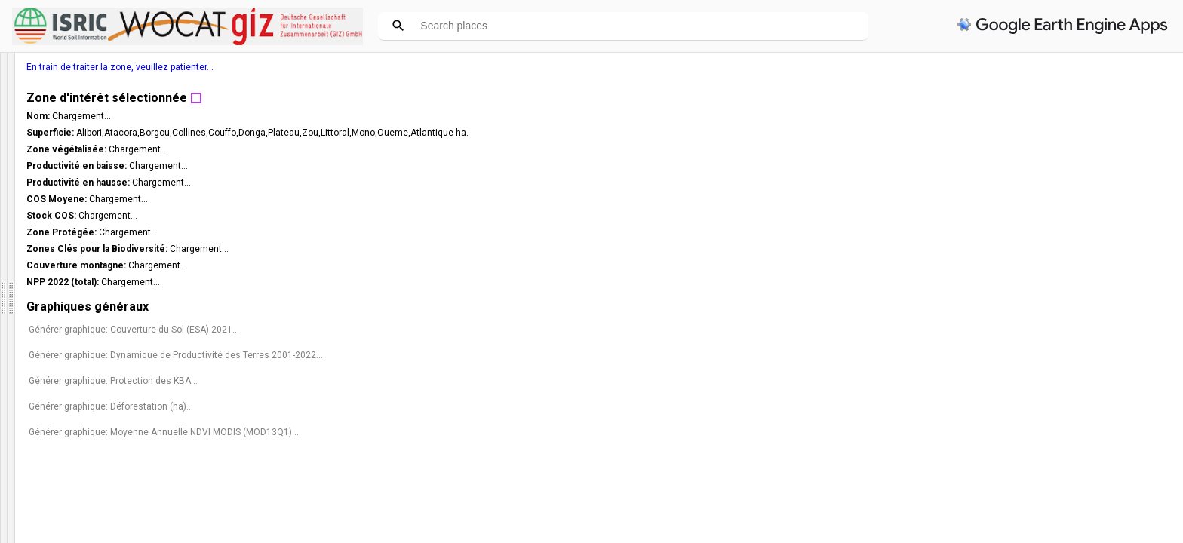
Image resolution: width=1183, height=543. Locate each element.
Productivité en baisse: (965, 166)
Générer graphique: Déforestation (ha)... (999, 417)
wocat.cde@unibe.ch (52, 234)
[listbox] (88, 506)
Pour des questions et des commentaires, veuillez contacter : (113, 215)
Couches (26, 534)
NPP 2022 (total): (951, 282)
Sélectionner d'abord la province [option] (107, 404)
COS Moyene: (945, 199)
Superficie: (939, 132)
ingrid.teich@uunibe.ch (56, 248)
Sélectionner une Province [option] (107, 370)
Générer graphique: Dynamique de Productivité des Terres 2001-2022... (1037, 360)
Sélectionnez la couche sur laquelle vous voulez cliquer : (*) (109, 476)
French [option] (83, 312)
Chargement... (969, 116)
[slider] (130, 452)
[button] (143, 451)
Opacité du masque (52, 451)
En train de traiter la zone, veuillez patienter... (1008, 67)
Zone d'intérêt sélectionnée (994, 97)
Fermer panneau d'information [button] (74, 278)
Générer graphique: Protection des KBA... (1001, 391)
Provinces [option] (84, 506)
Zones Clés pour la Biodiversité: (986, 249)
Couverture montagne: (965, 265)
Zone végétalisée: (955, 149)
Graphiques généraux (975, 306)
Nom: (927, 116)
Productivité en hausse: (967, 182)
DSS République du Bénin (90, 69)
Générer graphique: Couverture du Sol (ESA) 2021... (1022, 329)
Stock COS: (940, 215)
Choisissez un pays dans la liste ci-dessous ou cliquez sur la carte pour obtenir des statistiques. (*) (116, 340)
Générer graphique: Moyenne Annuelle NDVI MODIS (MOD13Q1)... (1023, 448)
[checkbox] (12, 430)
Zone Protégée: (950, 232)
